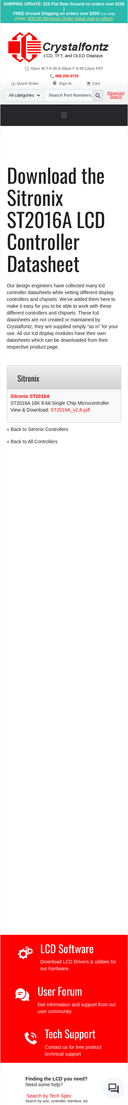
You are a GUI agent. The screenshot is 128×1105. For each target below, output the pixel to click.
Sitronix (27, 153)
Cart (96, 83)
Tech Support (70, 1033)
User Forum (60, 991)
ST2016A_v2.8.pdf (70, 410)
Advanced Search (115, 95)
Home (21, 148)
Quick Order (25, 83)
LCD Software (67, 948)
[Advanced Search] (49, 1096)
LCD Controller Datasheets (83, 148)
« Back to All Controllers (32, 441)
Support (41, 148)
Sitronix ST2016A (30, 396)
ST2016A (50, 153)
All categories (24, 95)
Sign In (65, 83)
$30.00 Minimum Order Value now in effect (70, 18)
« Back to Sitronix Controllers (38, 429)
